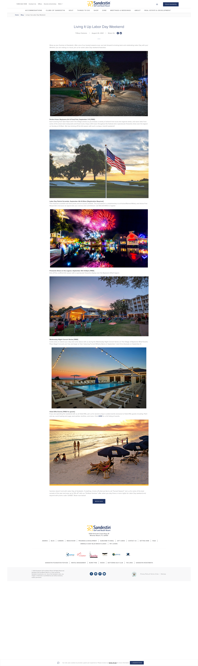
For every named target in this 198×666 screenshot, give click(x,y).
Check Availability (171, 4)
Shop (96, 10)
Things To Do (83, 10)
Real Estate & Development (158, 10)
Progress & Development (88, 541)
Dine (104, 10)
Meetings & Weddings (120, 10)
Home (17, 15)
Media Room (71, 541)
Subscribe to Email (107, 541)
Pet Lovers (114, 544)
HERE (100, 416)
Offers (40, 4)
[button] (181, 4)
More (60, 4)
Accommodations (33, 10)
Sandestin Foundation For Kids (56, 563)
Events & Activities (50, 4)
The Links (129, 563)
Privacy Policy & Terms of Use (149, 574)
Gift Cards (121, 541)
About (138, 10)
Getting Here (144, 541)
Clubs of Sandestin (55, 10)
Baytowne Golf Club (115, 563)
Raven (102, 563)
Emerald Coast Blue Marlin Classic (93, 544)
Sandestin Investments (144, 563)
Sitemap (163, 574)
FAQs (154, 541)
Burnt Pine (93, 563)
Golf (71, 10)
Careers (61, 541)
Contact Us (32, 4)
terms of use (113, 663)
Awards (45, 541)
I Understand (136, 663)
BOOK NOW (99, 501)
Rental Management (78, 563)
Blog (22, 15)
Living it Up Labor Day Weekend (35, 15)
